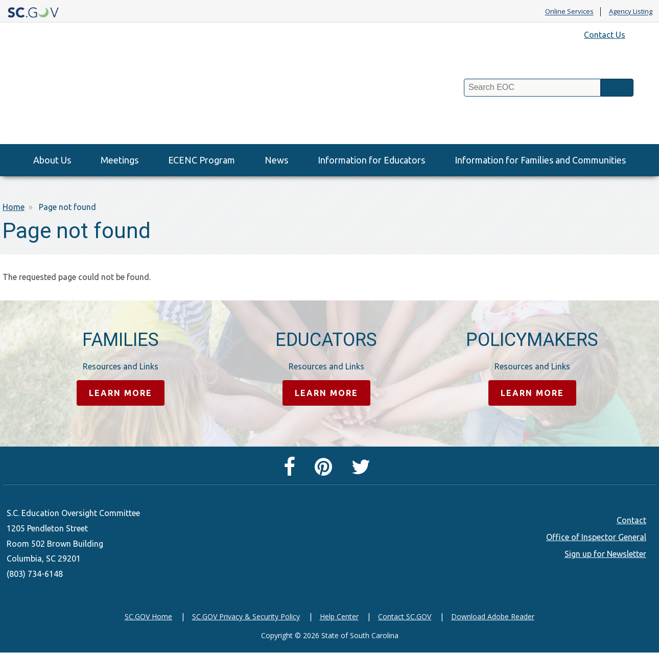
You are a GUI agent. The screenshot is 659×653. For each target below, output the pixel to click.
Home (14, 207)
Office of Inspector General (596, 537)
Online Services (569, 11)
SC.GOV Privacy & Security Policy (246, 616)
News (276, 160)
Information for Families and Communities (540, 160)
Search (617, 88)
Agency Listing (630, 11)
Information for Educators (371, 160)
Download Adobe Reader (492, 616)
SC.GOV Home (148, 616)
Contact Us (604, 34)
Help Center (339, 616)
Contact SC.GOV (404, 616)
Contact (631, 520)
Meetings (119, 160)
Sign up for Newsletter (605, 553)
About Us (52, 160)
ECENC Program (201, 160)
